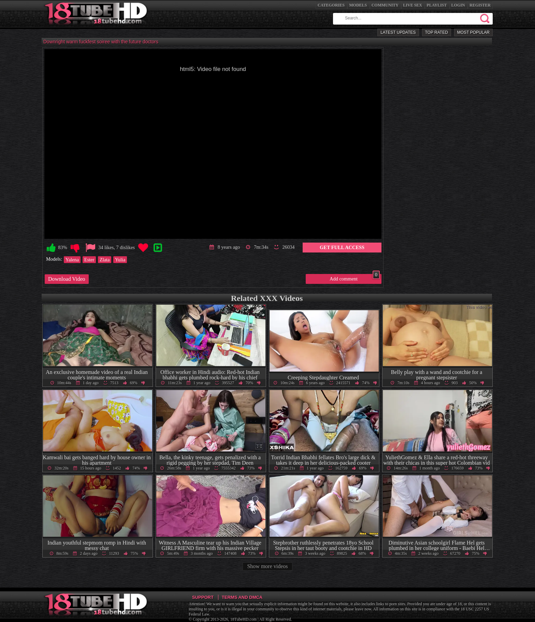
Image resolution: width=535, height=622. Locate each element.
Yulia (120, 259)
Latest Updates (398, 32)
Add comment (355, 277)
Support (203, 597)
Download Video (66, 279)
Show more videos (267, 566)
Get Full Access (342, 247)
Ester (89, 259)
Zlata (105, 259)
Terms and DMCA (242, 597)
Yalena (72, 259)
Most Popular (473, 32)
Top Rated (436, 32)
